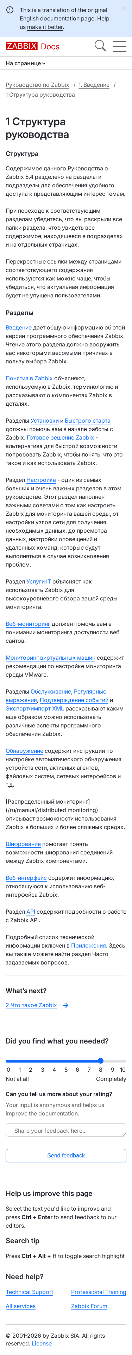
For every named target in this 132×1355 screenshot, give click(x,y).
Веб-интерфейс (26, 877)
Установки (45, 420)
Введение (19, 327)
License (42, 1343)
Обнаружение (24, 750)
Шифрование (23, 843)
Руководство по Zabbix (37, 84)
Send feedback (66, 1156)
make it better (45, 26)
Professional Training (98, 1291)
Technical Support (29, 1291)
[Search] (100, 46)
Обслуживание (51, 691)
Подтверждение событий (74, 699)
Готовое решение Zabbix (60, 437)
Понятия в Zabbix (29, 378)
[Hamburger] (119, 46)
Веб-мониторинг (28, 623)
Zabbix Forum (89, 1305)
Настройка (41, 479)
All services (21, 1305)
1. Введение (93, 84)
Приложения (88, 945)
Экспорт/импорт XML (35, 708)
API (30, 911)
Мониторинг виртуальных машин (50, 657)
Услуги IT (38, 581)
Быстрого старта (88, 420)
